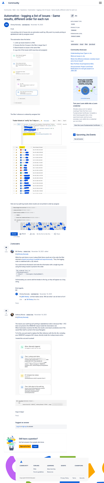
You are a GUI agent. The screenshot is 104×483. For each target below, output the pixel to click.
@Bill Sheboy (25, 297)
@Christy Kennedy (22, 255)
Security (82, 478)
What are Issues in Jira (78, 56)
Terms (74, 478)
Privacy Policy (65, 478)
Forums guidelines (38, 472)
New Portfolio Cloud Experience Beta (82, 64)
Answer (14, 234)
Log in (18, 428)
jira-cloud (92, 44)
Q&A (14, 10)
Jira (18, 10)
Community (13, 2)
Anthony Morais (20, 316)
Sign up (24, 428)
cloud (81, 44)
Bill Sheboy (18, 252)
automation (74, 44)
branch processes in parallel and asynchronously (37, 260)
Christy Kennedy (16, 25)
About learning (51, 469)
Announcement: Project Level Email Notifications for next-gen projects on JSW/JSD (82, 69)
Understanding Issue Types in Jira (81, 53)
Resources (50, 472)
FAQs (34, 469)
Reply (17, 304)
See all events (78, 139)
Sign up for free (25, 448)
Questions (23, 10)
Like (20, 300)
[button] (25, 78)
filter (86, 44)
